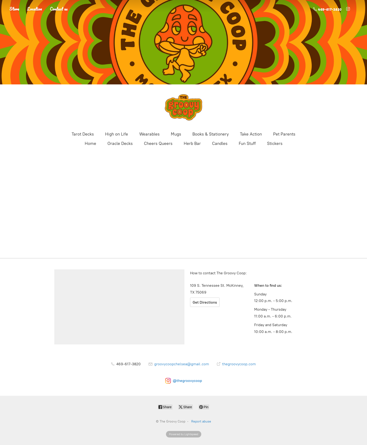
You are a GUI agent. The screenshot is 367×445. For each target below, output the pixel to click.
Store (14, 9)
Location (34, 9)
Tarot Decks (83, 134)
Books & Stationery (210, 134)
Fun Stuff (247, 143)
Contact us (59, 9)
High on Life (116, 134)
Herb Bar (192, 143)
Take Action (251, 134)
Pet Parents (284, 134)
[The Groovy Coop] (183, 107)
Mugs (176, 134)
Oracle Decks (120, 143)
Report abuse (201, 421)
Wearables (149, 134)
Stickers (275, 143)
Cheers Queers (158, 143)
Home (90, 143)
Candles (220, 143)
